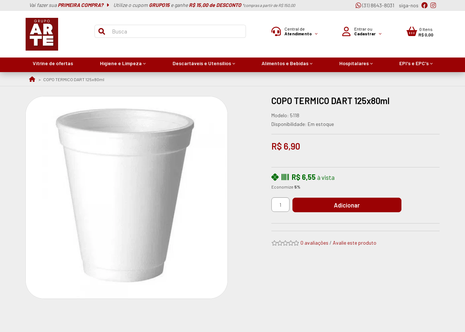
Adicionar (347, 205)
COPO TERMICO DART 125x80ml (73, 79)
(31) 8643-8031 (375, 5)
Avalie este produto (354, 243)
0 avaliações (314, 243)
